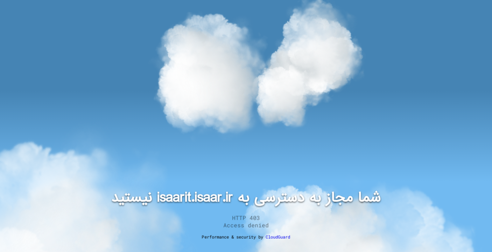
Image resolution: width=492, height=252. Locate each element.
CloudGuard (278, 237)
